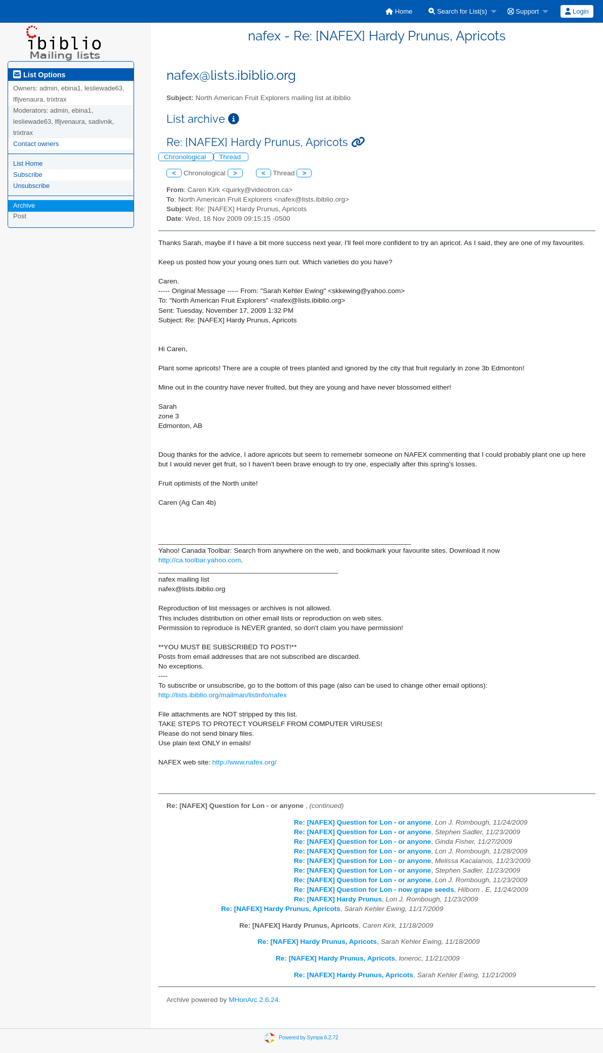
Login (576, 11)
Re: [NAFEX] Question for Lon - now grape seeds (374, 889)
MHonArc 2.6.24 (253, 999)
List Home (28, 163)
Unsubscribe (31, 185)
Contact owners (36, 144)
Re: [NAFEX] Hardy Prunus (338, 899)
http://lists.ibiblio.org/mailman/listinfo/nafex (222, 695)
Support (523, 11)
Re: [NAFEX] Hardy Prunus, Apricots (280, 909)
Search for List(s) (457, 11)
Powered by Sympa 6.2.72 (308, 1037)
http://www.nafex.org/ (244, 762)
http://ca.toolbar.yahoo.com (199, 560)
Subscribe (27, 174)
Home (398, 11)
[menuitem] (398, 11)
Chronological (186, 157)
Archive (24, 205)
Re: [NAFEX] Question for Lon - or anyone (362, 822)
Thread (231, 157)
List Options (39, 75)
